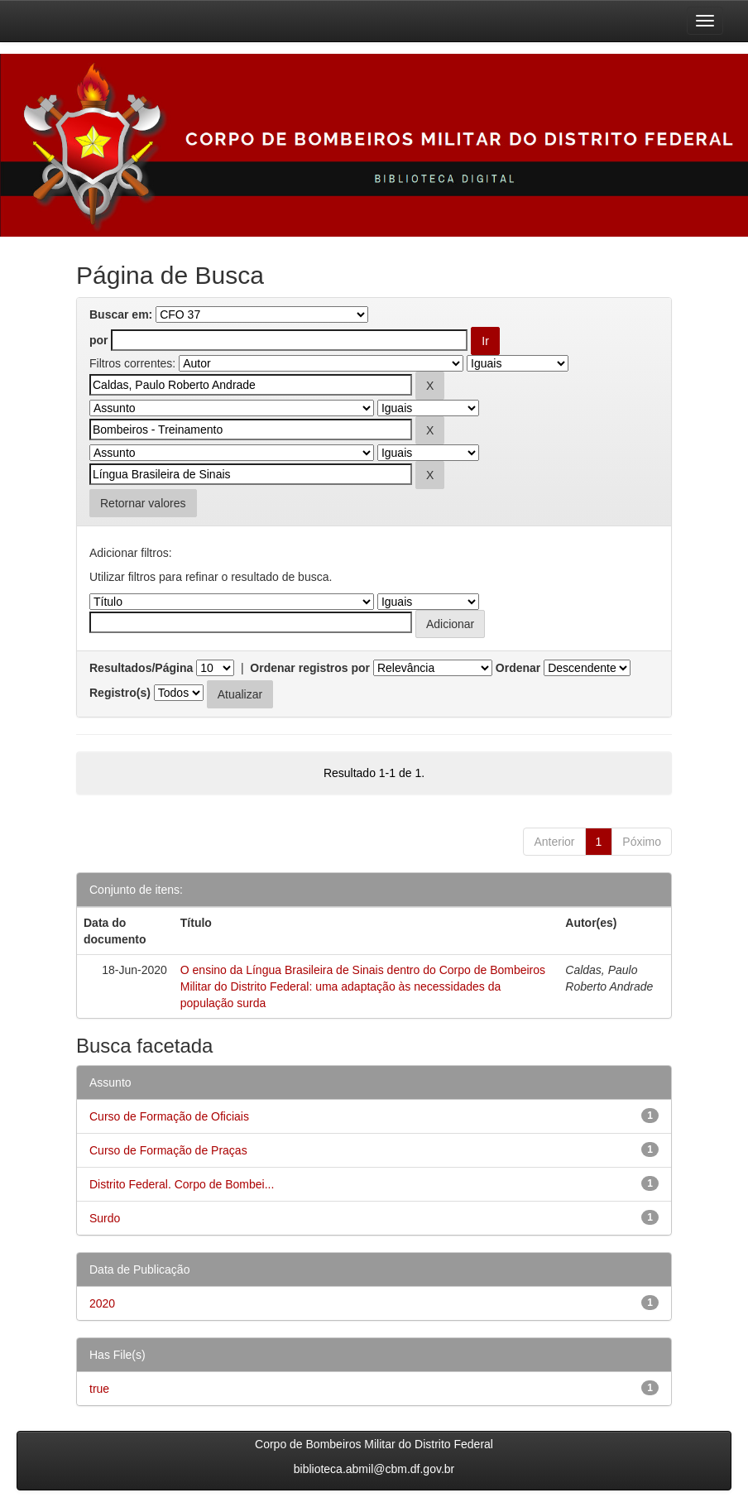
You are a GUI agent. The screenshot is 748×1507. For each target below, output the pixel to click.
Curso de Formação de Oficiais (169, 1116)
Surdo (104, 1218)
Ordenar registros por (310, 667)
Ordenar (518, 667)
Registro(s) (120, 692)
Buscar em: (120, 314)
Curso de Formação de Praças (168, 1150)
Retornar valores (143, 503)
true (99, 1388)
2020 (102, 1303)
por (98, 340)
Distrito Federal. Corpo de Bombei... (181, 1184)
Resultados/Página (141, 667)
